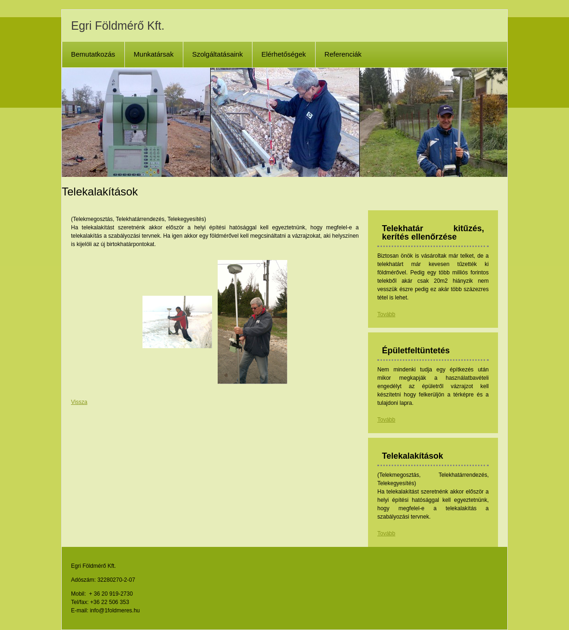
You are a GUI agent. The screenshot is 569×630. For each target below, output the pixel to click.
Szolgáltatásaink (217, 54)
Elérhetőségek (283, 54)
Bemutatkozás (93, 54)
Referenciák (343, 54)
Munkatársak (154, 54)
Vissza (79, 402)
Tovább (386, 314)
